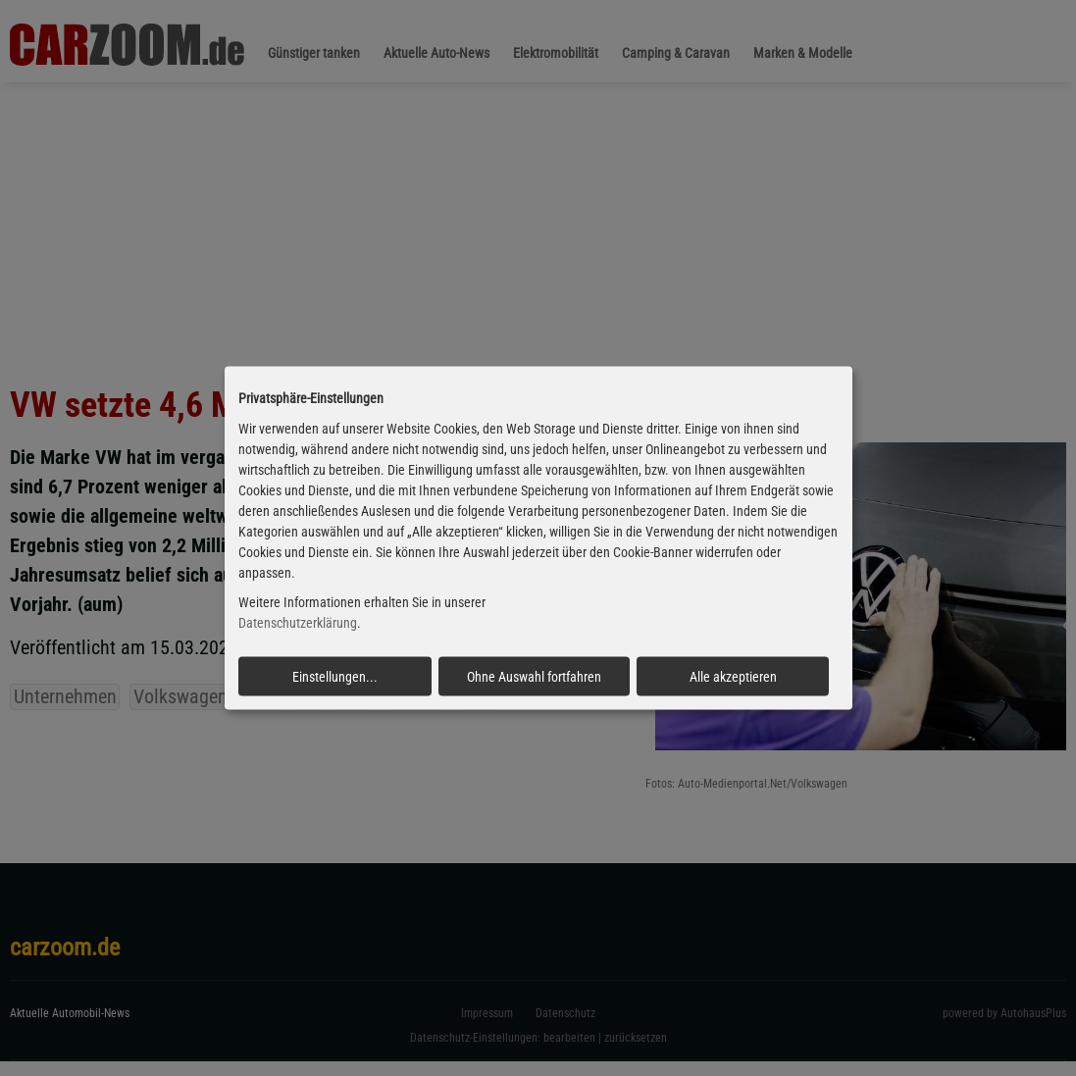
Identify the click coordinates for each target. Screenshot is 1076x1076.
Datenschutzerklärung (297, 623)
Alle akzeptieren (733, 677)
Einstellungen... (335, 677)
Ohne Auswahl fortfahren (534, 677)
